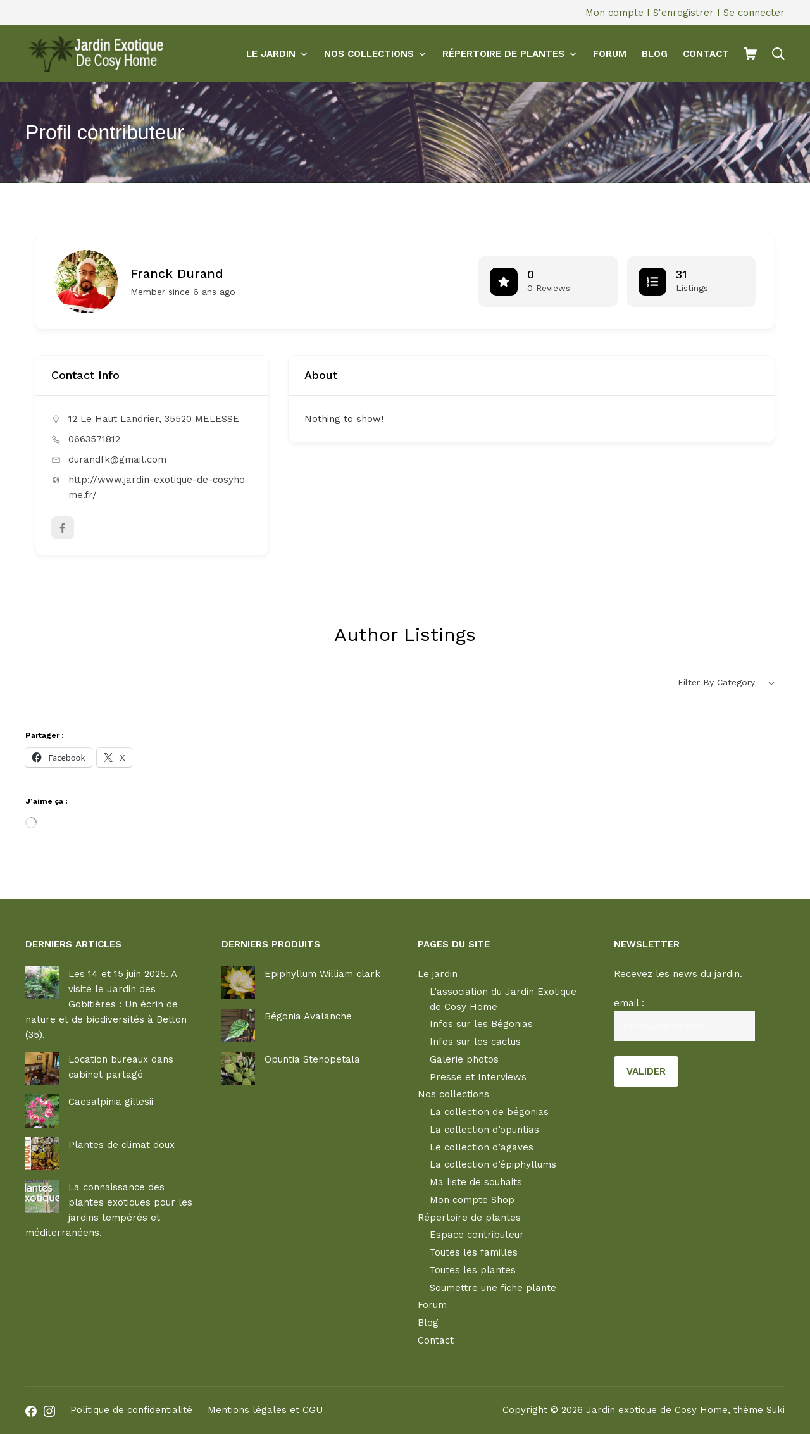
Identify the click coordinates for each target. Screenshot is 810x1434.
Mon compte (614, 12)
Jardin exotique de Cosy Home (657, 1410)
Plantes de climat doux (121, 1144)
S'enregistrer (683, 12)
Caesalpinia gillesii (110, 1101)
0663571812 (94, 439)
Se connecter (754, 12)
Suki (775, 1410)
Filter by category (716, 682)
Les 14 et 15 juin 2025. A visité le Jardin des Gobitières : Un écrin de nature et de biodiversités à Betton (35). (106, 1004)
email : (629, 1003)
